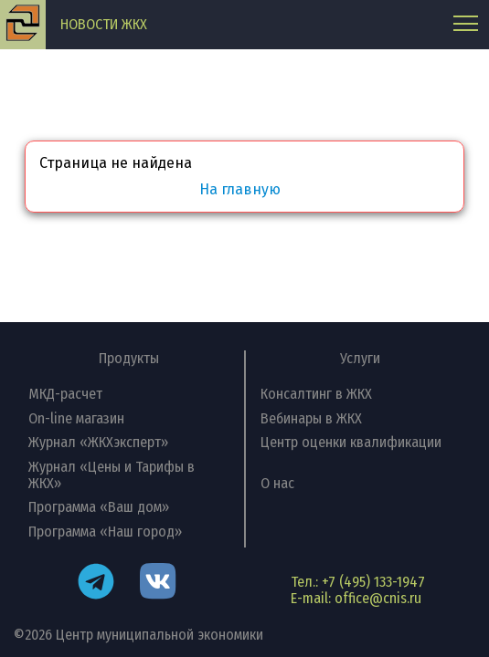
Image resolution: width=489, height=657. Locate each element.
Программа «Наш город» (105, 531)
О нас (277, 483)
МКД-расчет (65, 393)
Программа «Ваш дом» (98, 507)
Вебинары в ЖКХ (311, 418)
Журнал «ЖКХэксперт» (98, 442)
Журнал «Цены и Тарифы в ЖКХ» (111, 475)
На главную (240, 190)
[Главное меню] (466, 25)
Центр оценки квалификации (350, 442)
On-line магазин (76, 418)
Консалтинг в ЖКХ (316, 393)
